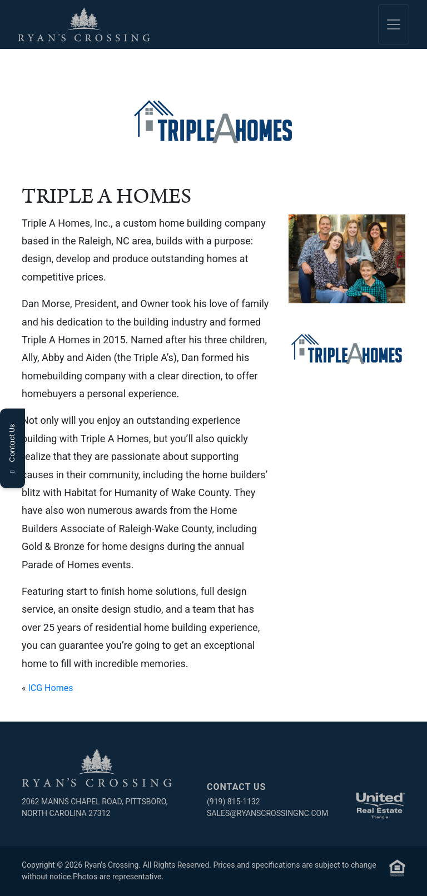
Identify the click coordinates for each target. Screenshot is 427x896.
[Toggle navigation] (393, 24)
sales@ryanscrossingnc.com (267, 813)
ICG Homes (50, 688)
